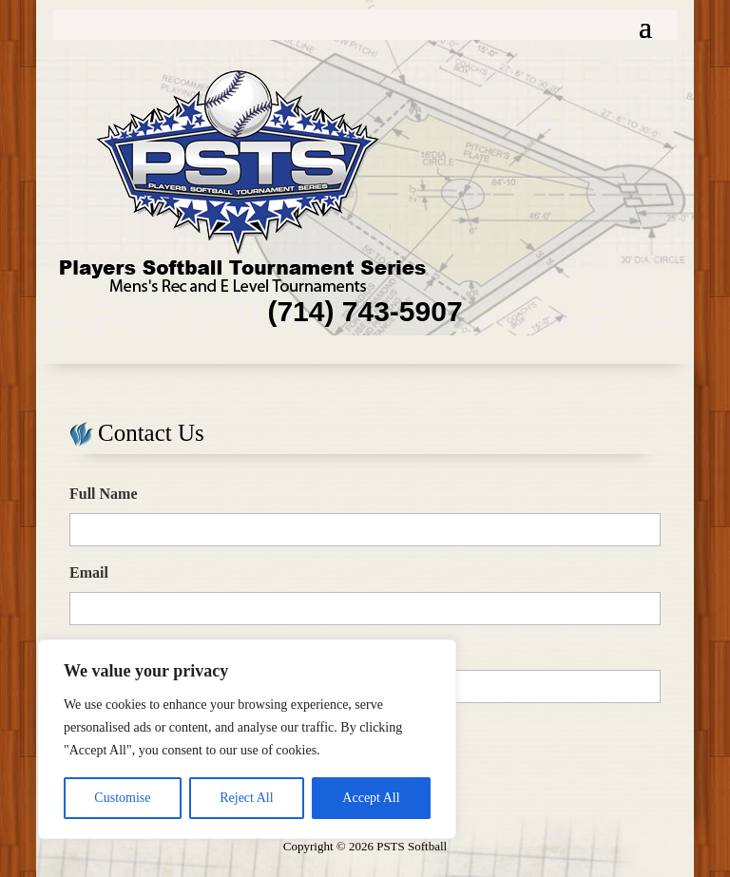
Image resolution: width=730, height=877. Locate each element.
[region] (247, 739)
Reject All (246, 798)
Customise (122, 798)
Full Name (103, 494)
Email (88, 572)
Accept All (370, 798)
